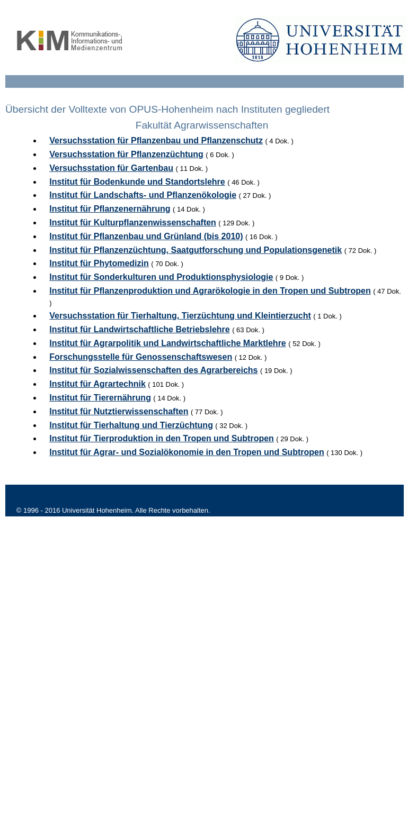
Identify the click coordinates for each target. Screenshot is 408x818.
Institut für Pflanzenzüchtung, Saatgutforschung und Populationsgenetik (195, 250)
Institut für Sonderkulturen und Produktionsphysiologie (161, 276)
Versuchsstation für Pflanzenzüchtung (126, 154)
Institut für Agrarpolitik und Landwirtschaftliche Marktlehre (167, 343)
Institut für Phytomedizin (99, 263)
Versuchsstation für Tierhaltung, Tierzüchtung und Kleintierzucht (180, 315)
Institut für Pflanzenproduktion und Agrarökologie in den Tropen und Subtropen (209, 290)
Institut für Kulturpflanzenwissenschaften (132, 222)
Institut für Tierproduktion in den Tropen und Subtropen (161, 438)
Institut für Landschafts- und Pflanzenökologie (142, 194)
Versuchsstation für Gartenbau (111, 167)
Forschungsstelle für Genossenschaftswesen (140, 356)
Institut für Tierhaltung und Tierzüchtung (131, 425)
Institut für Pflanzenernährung (109, 208)
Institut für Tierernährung (100, 397)
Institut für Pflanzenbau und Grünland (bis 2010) (146, 236)
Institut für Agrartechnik (97, 383)
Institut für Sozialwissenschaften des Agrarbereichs (153, 370)
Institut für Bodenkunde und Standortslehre (137, 181)
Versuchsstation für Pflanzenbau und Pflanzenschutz (156, 140)
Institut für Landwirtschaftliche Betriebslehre (139, 329)
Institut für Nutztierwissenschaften (118, 411)
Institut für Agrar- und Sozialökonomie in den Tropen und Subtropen (186, 452)
